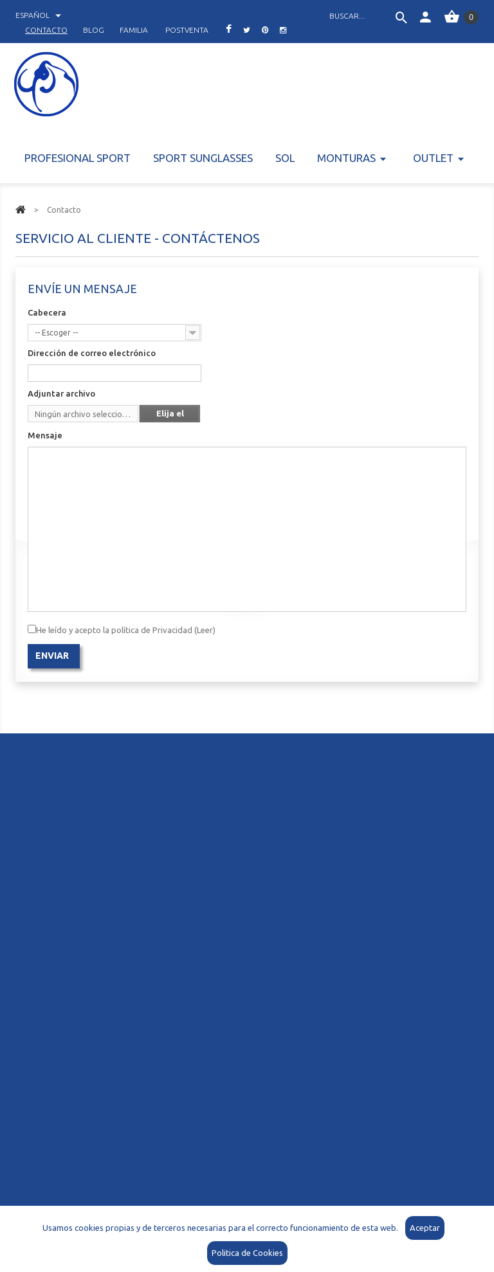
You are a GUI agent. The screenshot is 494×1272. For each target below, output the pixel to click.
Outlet (433, 158)
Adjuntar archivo (61, 393)
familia (134, 30)
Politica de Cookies (247, 1252)
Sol (285, 158)
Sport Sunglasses (203, 158)
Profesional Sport (77, 158)
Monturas (346, 158)
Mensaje (45, 435)
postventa (186, 30)
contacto (46, 30)
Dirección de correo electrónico (92, 352)
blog (93, 30)
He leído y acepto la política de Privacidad (125, 629)
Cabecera (47, 312)
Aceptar (425, 1227)
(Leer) (203, 629)
